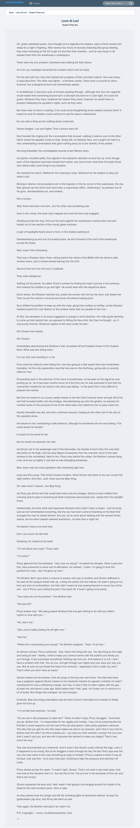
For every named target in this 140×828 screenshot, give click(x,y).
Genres (37, 3)
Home (11, 12)
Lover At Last (21, 12)
